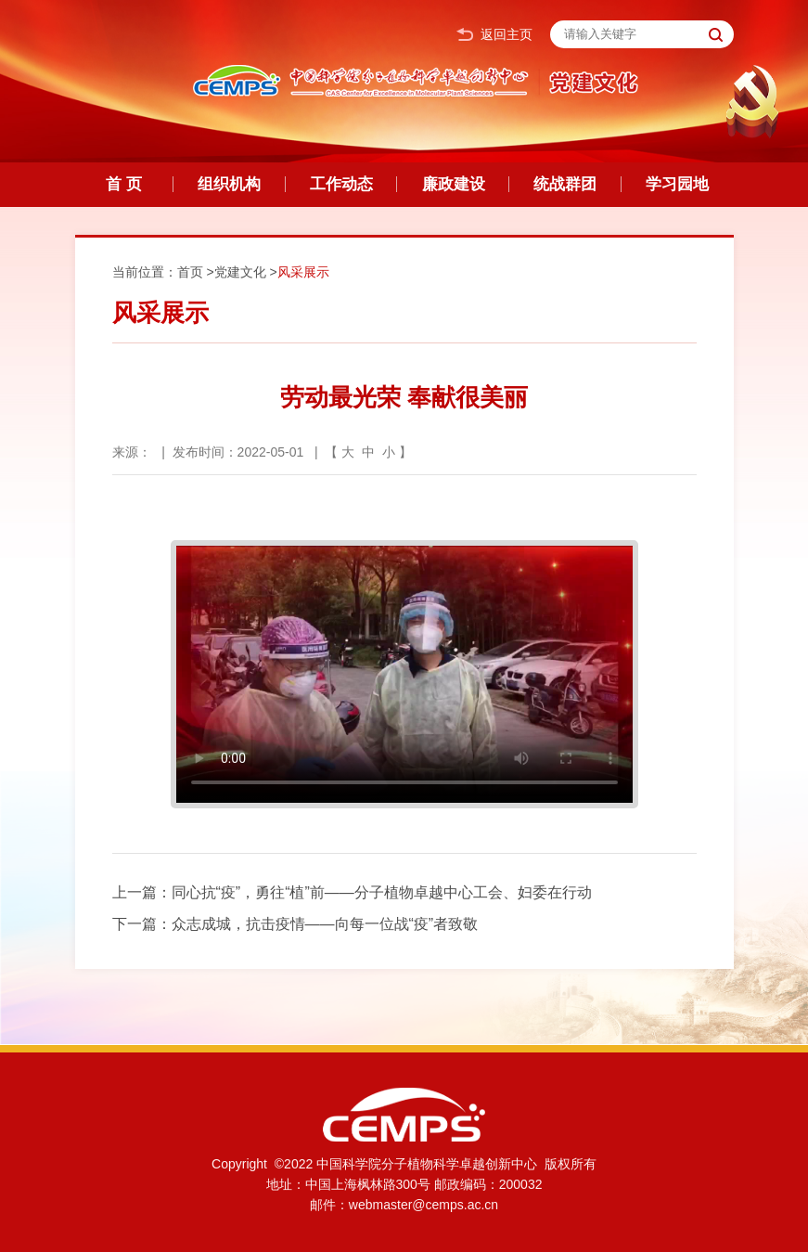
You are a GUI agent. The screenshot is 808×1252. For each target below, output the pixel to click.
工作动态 (341, 184)
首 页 (124, 184)
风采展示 (303, 272)
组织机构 (229, 184)
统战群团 (564, 184)
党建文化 (240, 272)
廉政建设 (453, 184)
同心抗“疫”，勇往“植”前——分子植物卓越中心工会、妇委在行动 (382, 892)
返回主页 (494, 35)
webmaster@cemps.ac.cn (423, 1204)
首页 (190, 272)
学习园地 (677, 184)
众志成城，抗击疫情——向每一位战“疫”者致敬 (325, 924)
